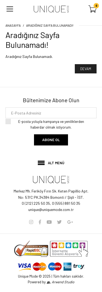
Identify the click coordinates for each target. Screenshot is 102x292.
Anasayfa (13, 25)
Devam (85, 69)
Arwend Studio (60, 282)
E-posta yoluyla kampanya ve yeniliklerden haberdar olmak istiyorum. (51, 124)
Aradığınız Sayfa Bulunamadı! (49, 25)
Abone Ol (51, 139)
